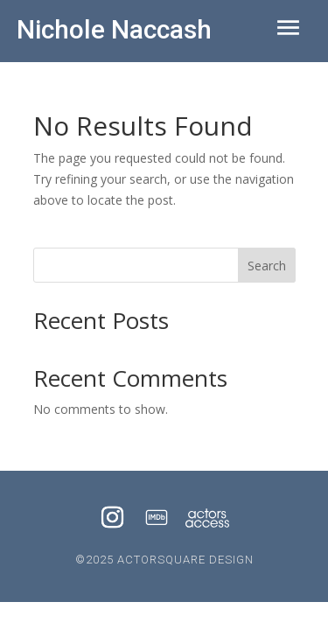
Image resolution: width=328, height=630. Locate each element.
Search (267, 265)
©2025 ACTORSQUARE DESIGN (164, 559)
